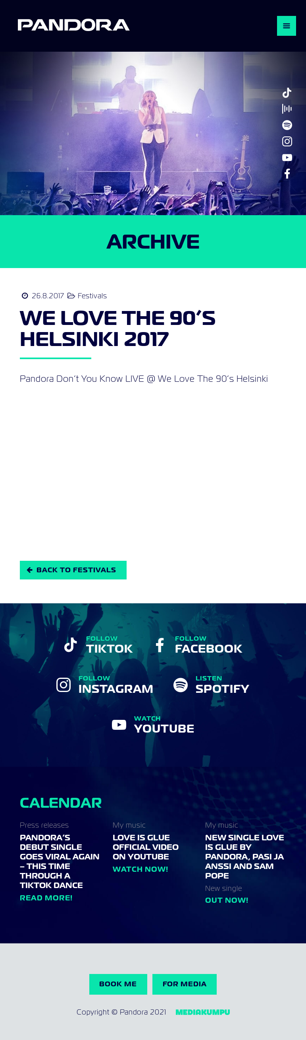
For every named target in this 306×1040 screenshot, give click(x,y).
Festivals (92, 295)
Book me (118, 984)
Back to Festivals (76, 570)
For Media (185, 984)
